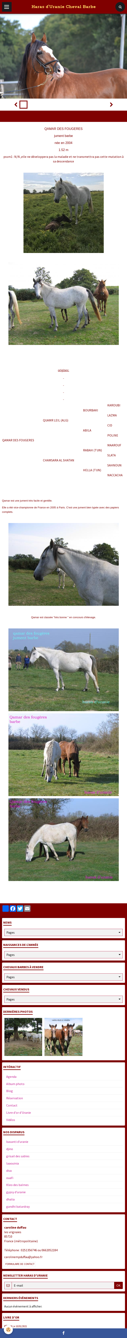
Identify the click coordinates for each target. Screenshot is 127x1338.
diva (9, 1171)
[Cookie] (8, 1329)
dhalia (10, 1199)
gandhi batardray (18, 1206)
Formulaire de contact (20, 1264)
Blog (9, 1091)
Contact (11, 1105)
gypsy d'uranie (16, 1192)
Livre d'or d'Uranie (18, 1113)
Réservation (14, 1098)
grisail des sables (17, 1156)
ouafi (9, 1178)
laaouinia (12, 1163)
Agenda (11, 1077)
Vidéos (10, 1120)
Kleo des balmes (17, 1185)
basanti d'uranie (17, 1142)
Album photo (15, 1084)
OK (118, 1285)
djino (9, 1149)
